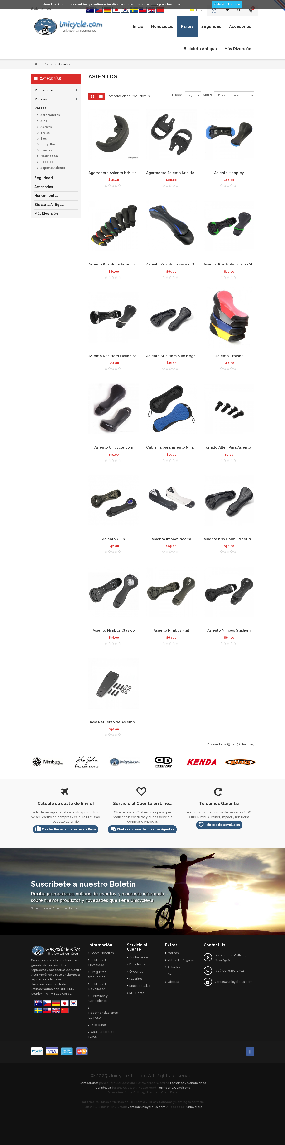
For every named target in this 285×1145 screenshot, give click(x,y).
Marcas (40, 99)
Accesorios (43, 187)
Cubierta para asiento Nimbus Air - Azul (181, 447)
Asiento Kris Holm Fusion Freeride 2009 (123, 264)
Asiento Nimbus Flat (171, 630)
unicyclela (194, 1107)
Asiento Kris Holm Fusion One (172, 264)
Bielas (45, 132)
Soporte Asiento (52, 168)
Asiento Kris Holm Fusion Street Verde (237, 264)
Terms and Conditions (173, 1087)
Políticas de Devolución (219, 824)
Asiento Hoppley (229, 173)
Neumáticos (49, 156)
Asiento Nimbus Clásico (114, 630)
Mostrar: (177, 94)
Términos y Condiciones (187, 1083)
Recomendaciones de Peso (103, 1015)
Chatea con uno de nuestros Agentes (142, 829)
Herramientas (46, 196)
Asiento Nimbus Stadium (229, 630)
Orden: (207, 94)
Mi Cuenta (136, 993)
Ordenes (136, 971)
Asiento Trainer (229, 356)
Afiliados (174, 967)
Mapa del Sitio (139, 986)
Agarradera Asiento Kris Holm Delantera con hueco (191, 173)
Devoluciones (139, 964)
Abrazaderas (50, 115)
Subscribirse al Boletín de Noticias (55, 908)
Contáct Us (103, 1087)
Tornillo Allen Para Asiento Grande (234, 447)
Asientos (46, 126)
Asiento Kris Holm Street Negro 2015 (236, 539)
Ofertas (173, 982)
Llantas (46, 150)
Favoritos (135, 978)
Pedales (46, 162)
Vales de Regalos (181, 960)
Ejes (43, 138)
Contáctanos (138, 957)
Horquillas (48, 144)
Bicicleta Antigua (49, 205)
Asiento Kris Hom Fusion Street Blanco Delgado (130, 356)
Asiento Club (113, 539)
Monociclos (43, 90)
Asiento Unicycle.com (113, 447)
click (154, 4)
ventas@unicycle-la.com (233, 982)
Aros (43, 121)
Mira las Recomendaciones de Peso (65, 829)
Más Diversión (46, 214)
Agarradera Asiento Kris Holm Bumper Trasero (129, 173)
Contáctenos (88, 1083)
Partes (48, 64)
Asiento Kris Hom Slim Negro (171, 356)
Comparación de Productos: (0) (129, 96)
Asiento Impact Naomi (171, 539)
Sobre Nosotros (102, 953)
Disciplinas (98, 1025)
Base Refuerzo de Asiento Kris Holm (120, 722)
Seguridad (43, 178)
